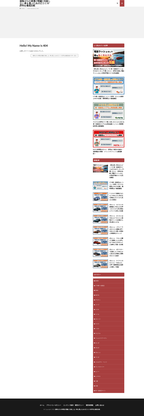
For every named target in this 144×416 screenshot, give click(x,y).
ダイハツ (97, 319)
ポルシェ (97, 352)
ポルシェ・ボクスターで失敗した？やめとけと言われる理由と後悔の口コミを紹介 (116, 252)
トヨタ (97, 328)
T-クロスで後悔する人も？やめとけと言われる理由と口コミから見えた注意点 (116, 196)
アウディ (97, 300)
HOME (23, 8)
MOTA (97, 295)
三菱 (96, 381)
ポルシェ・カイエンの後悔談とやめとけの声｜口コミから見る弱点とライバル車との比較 (116, 208)
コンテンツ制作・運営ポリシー (73, 405)
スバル (97, 314)
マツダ (97, 357)
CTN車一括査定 (100, 285)
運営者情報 (89, 405)
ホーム (42, 405)
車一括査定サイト (100, 390)
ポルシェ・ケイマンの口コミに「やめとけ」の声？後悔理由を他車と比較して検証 (116, 264)
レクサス (97, 376)
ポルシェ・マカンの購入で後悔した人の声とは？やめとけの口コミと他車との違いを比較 (116, 241)
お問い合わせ (99, 405)
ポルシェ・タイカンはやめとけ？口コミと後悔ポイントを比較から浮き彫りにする (116, 219)
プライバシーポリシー (53, 405)
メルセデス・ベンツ (101, 362)
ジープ (97, 304)
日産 (96, 386)
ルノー (97, 371)
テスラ (97, 324)
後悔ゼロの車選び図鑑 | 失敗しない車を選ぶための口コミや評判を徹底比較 (35, 3)
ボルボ (97, 347)
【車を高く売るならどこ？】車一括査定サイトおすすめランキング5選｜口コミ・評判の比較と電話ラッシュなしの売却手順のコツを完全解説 (108, 71)
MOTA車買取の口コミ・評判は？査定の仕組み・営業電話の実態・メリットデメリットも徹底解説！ (108, 151)
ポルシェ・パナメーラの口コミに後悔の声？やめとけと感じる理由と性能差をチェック (116, 230)
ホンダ (97, 343)
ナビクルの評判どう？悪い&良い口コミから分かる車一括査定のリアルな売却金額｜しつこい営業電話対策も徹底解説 (108, 124)
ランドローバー (99, 367)
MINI (96, 290)
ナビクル (97, 333)
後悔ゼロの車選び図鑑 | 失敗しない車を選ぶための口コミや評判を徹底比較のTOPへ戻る (54, 55)
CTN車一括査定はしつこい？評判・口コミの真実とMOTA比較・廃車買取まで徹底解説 (108, 97)
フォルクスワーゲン (101, 338)
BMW (97, 281)
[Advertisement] (72, 23)
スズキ (97, 309)
